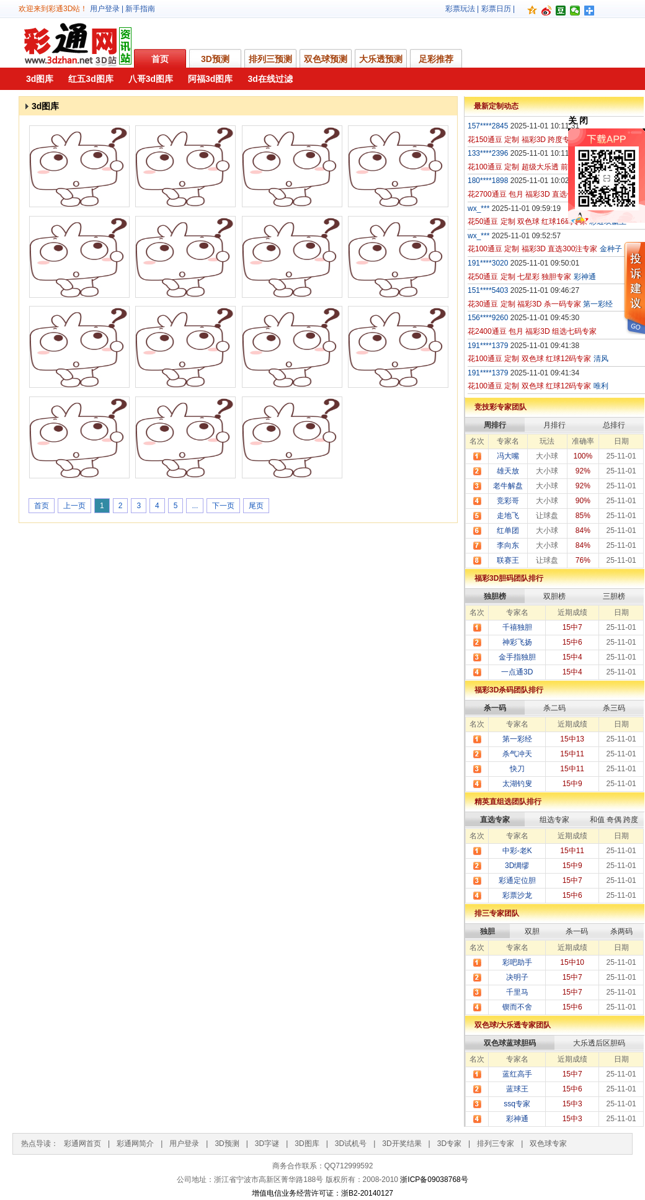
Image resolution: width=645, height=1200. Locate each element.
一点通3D (517, 672)
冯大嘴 (508, 456)
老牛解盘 (508, 485)
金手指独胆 (517, 657)
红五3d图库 (90, 79)
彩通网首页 (82, 1143)
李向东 (508, 545)
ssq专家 (517, 1103)
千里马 (517, 992)
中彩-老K (517, 850)
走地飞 (508, 515)
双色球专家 (548, 1143)
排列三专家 (495, 1143)
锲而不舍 (517, 1007)
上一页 (74, 505)
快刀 (517, 768)
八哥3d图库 (150, 79)
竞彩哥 (508, 500)
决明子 (517, 977)
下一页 (223, 505)
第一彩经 (517, 739)
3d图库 (39, 79)
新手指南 (140, 8)
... (195, 505)
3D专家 (449, 1143)
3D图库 (307, 1143)
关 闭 (578, 120)
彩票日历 (496, 8)
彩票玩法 (460, 8)
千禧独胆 (517, 627)
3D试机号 (351, 1143)
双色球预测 (325, 59)
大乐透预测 (381, 59)
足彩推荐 (436, 59)
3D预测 (215, 59)
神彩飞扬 (517, 642)
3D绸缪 (517, 865)
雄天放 (508, 471)
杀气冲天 (517, 754)
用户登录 (105, 8)
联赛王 (508, 560)
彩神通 (517, 1118)
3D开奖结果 (401, 1143)
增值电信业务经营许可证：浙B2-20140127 (322, 1193)
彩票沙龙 (517, 895)
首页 (160, 59)
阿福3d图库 (210, 79)
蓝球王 (517, 1089)
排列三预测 (270, 59)
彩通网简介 (135, 1143)
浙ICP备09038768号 (434, 1179)
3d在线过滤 (269, 79)
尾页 (256, 505)
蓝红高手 (517, 1074)
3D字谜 (267, 1143)
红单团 (508, 530)
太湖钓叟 (517, 783)
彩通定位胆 (517, 880)
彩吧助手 (517, 962)
